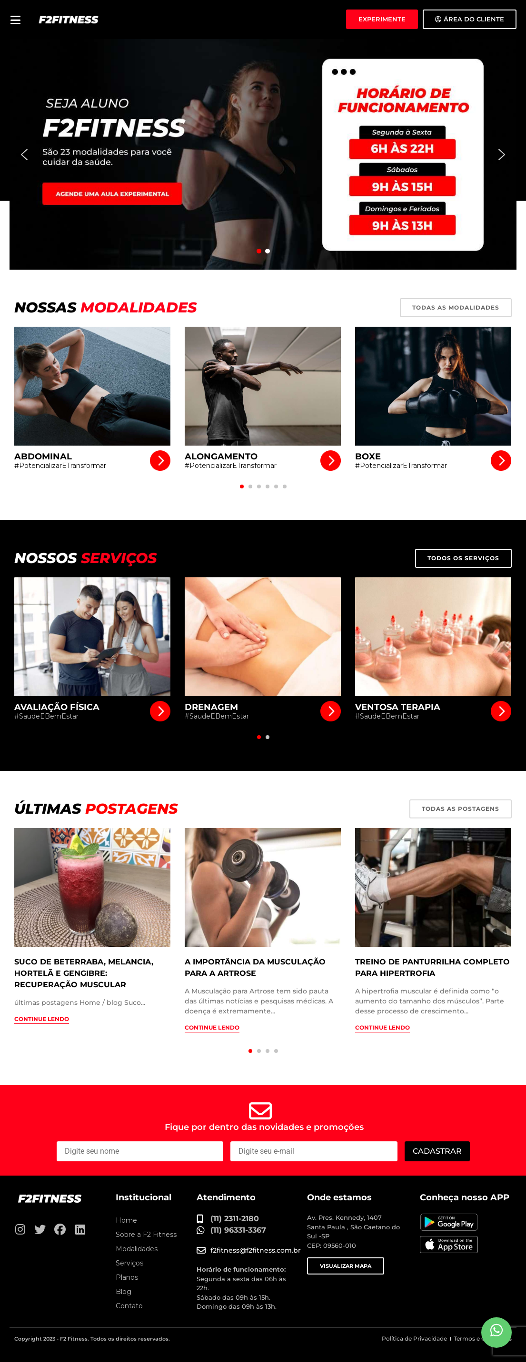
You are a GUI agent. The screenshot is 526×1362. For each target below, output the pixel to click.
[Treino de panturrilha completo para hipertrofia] (433, 887)
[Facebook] (60, 1229)
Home (126, 1220)
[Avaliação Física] (92, 636)
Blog (123, 1291)
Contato (129, 1306)
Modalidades (137, 1249)
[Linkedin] (80, 1229)
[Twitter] (40, 1229)
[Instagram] (20, 1229)
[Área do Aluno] (469, 19)
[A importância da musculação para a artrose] (263, 887)
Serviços (129, 1263)
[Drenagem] (263, 636)
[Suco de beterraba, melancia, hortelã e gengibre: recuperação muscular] (92, 887)
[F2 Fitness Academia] (68, 19)
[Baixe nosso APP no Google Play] (449, 1222)
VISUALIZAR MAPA (345, 1266)
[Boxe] (433, 386)
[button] (263, 154)
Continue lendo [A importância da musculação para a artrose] (212, 1027)
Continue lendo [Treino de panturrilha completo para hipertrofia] (382, 1027)
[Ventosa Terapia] (433, 636)
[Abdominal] (92, 386)
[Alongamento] (263, 386)
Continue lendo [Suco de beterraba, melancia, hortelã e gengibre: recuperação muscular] (41, 1018)
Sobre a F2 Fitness (146, 1234)
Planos (127, 1277)
